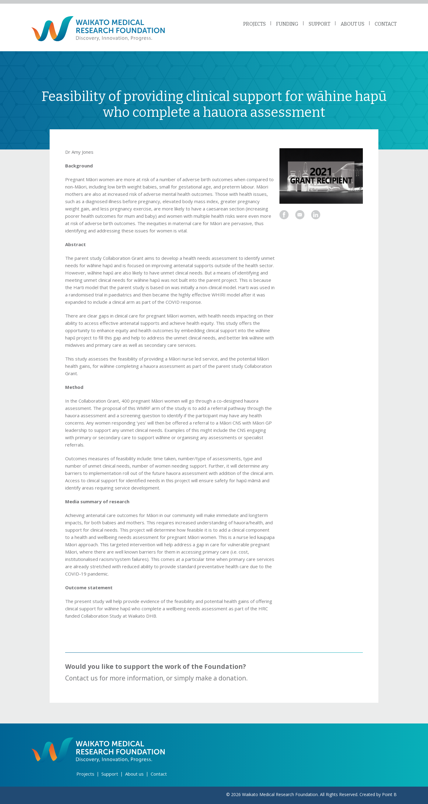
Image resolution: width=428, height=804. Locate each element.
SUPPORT (319, 24)
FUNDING (287, 24)
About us (134, 774)
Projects (85, 774)
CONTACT (386, 24)
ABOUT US (352, 24)
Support (109, 774)
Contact (159, 774)
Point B (389, 794)
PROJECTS (254, 24)
